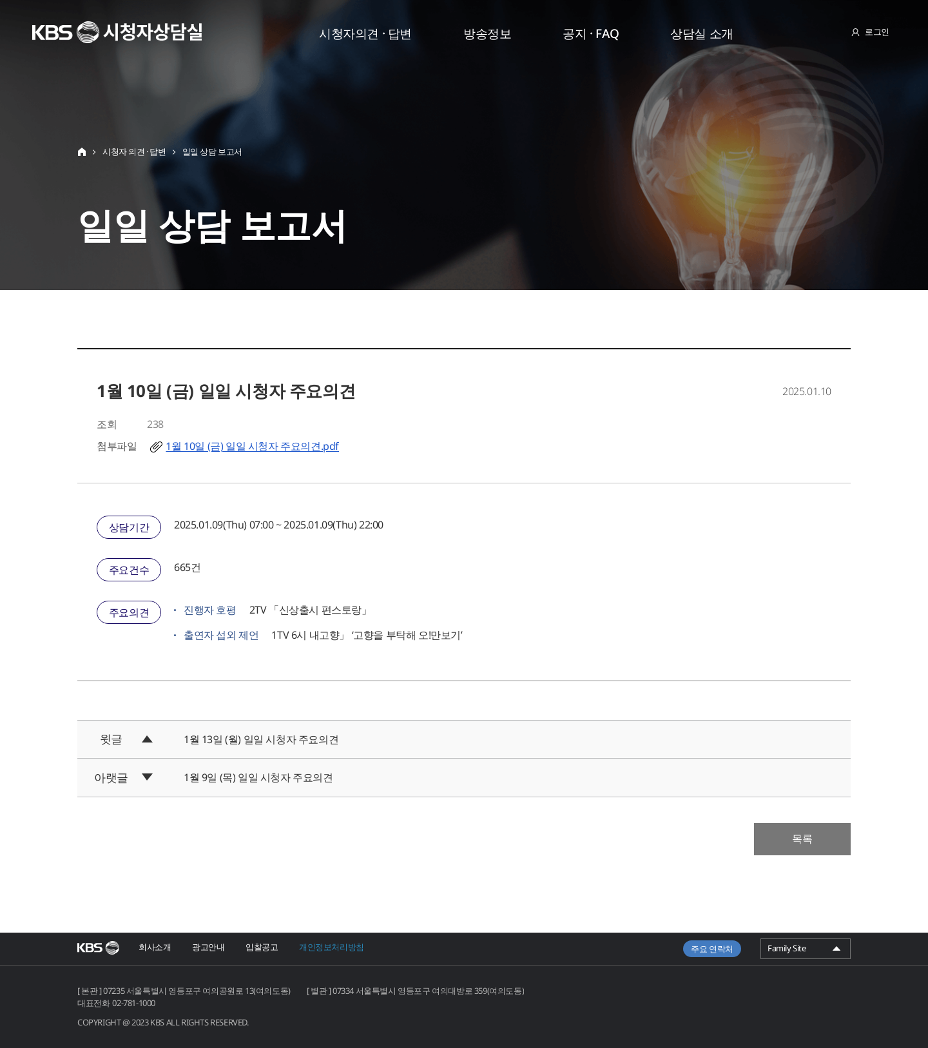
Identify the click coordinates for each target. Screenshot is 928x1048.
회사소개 (155, 947)
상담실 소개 (701, 33)
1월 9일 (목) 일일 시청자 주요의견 (258, 777)
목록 (802, 838)
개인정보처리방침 (331, 947)
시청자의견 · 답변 (365, 33)
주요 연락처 (712, 949)
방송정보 (487, 33)
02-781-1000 (133, 1003)
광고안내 (208, 947)
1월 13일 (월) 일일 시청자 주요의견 (261, 739)
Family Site (806, 950)
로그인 (877, 31)
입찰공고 (262, 947)
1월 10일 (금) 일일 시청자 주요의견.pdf (252, 446)
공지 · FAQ (591, 33)
